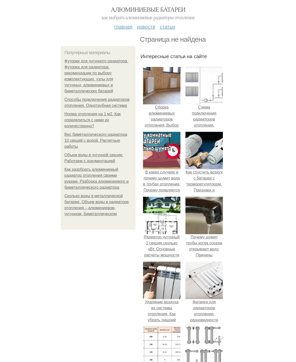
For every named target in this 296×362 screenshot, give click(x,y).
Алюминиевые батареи (148, 9)
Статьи (167, 26)
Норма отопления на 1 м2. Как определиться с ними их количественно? (92, 120)
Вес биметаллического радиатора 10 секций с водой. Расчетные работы (95, 140)
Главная (123, 26)
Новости (146, 26)
